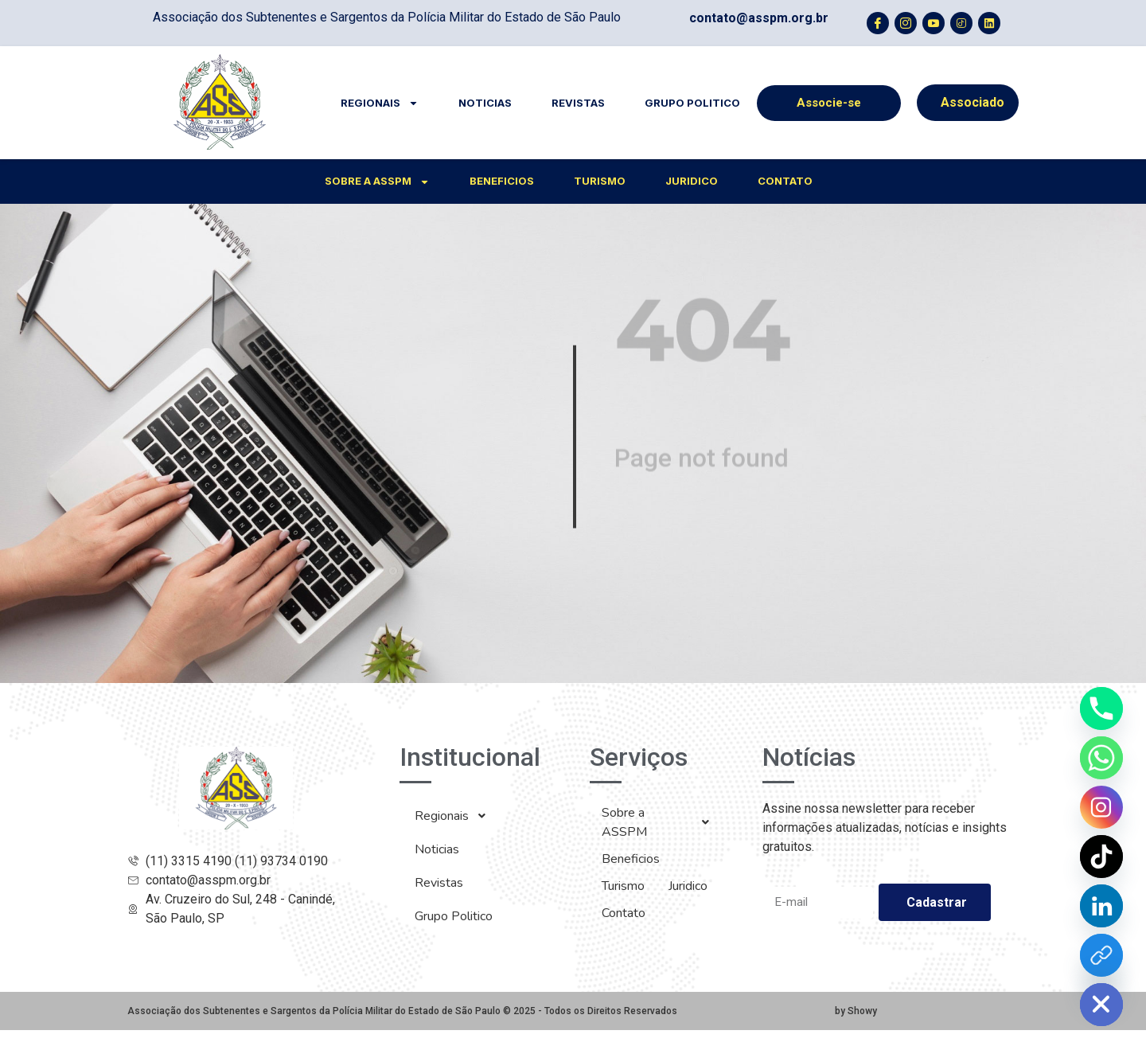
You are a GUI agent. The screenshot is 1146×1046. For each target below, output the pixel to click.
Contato (785, 180)
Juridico (691, 180)
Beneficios (502, 180)
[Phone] (1101, 708)
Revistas (578, 102)
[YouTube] (1101, 955)
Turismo (600, 180)
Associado (972, 102)
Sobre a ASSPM (377, 182)
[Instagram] (1101, 807)
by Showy (856, 1011)
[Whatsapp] (1101, 757)
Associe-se (829, 103)
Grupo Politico (692, 102)
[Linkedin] (1101, 905)
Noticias (485, 102)
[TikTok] (1101, 856)
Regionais (380, 103)
